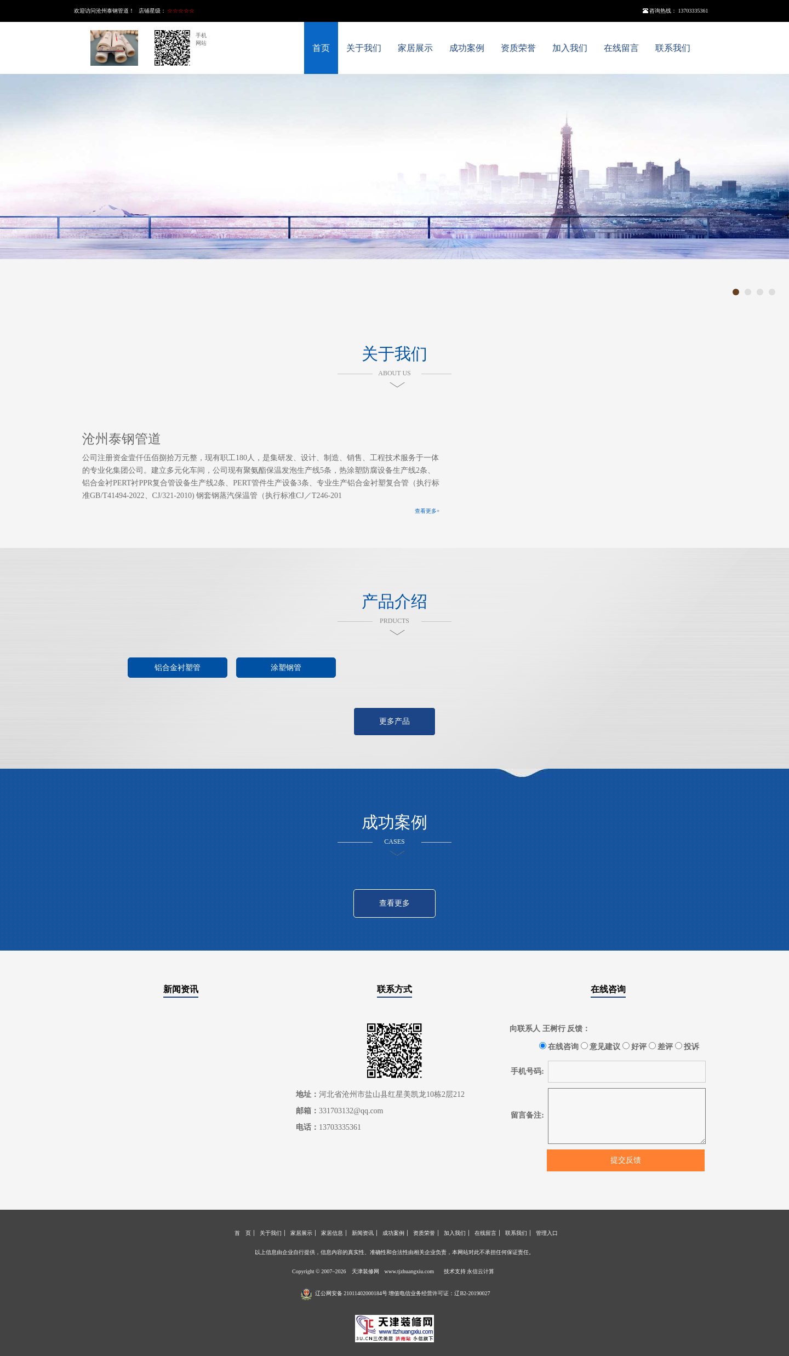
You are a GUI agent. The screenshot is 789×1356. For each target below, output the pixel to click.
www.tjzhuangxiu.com (409, 1271)
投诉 (687, 1046)
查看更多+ (427, 511)
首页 (321, 48)
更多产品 (394, 721)
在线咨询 (608, 989)
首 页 (243, 1233)
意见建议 (601, 1046)
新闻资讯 (180, 989)
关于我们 (363, 48)
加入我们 (569, 48)
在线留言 (621, 48)
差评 (661, 1046)
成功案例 (466, 48)
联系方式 (394, 989)
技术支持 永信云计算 (469, 1271)
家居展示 (415, 48)
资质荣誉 (518, 48)
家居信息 (332, 1233)
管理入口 (547, 1233)
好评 (634, 1046)
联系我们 (672, 48)
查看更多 (394, 903)
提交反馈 (625, 1160)
